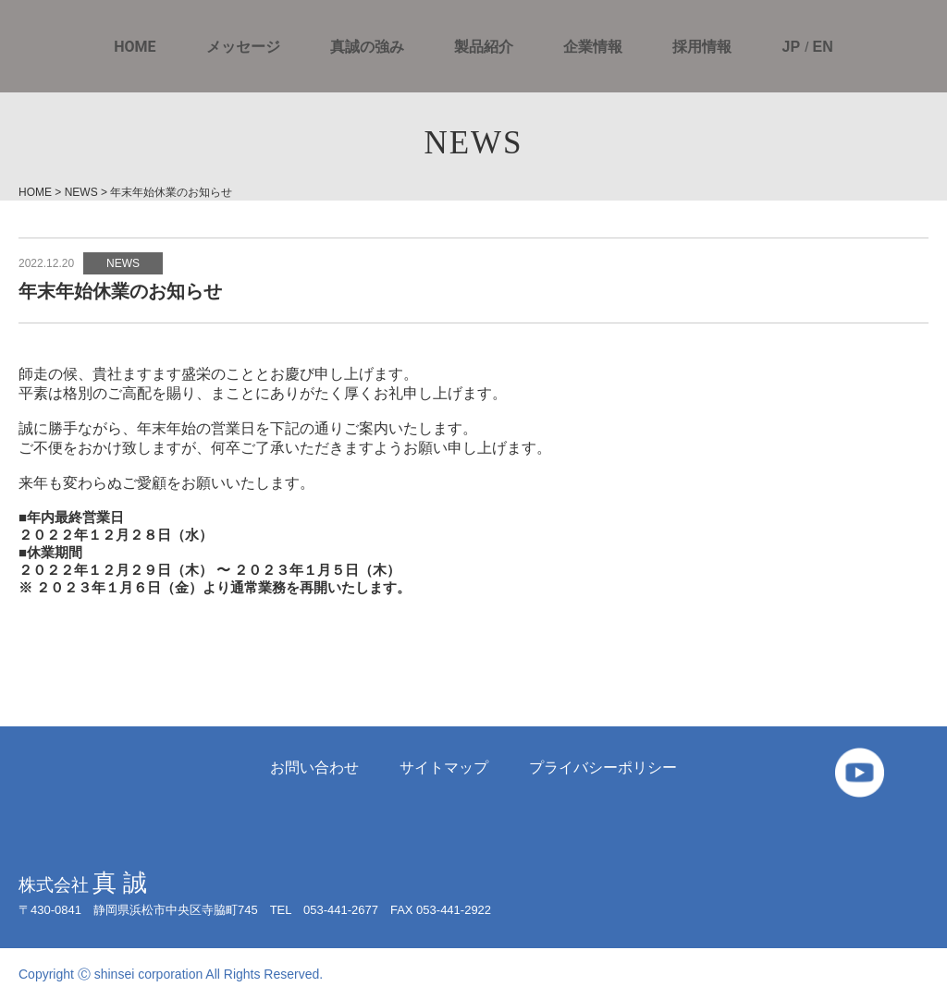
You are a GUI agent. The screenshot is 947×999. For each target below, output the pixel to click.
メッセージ (243, 47)
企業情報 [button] (592, 47)
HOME (134, 47)
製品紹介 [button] (483, 47)
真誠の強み (367, 47)
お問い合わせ (314, 767)
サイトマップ (444, 767)
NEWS (123, 263)
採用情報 (702, 47)
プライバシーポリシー (603, 767)
